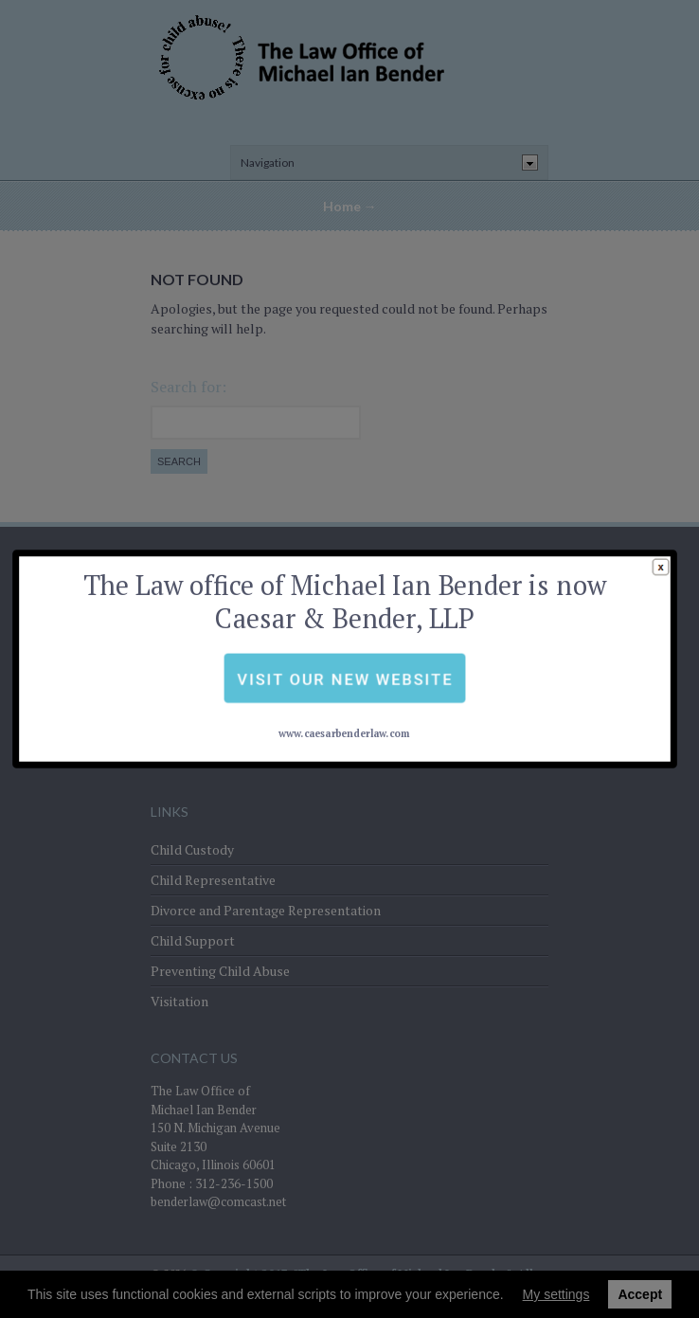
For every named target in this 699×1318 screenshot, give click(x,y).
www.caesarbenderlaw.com (344, 694)
